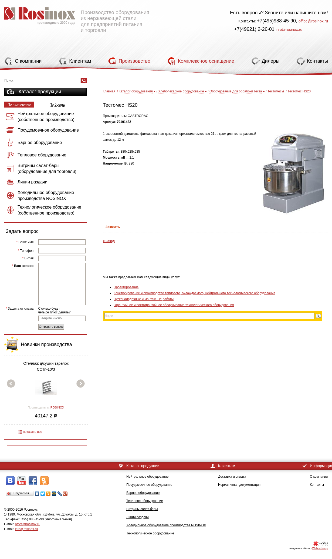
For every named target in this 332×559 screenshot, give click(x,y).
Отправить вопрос (51, 326)
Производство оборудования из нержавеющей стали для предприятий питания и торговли (76, 17)
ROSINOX (57, 407)
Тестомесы (275, 91)
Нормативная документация (239, 485)
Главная (109, 91)
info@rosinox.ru (289, 29)
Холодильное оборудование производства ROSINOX (166, 525)
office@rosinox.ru (313, 21)
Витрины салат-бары (142, 509)
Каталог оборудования (136, 91)
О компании (319, 476)
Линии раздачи (137, 517)
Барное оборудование (143, 493)
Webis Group (320, 548)
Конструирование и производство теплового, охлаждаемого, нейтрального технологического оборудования (194, 293)
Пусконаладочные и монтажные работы (144, 299)
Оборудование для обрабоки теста (235, 91)
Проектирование (126, 287)
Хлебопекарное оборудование (181, 91)
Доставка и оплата (232, 476)
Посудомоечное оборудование (149, 485)
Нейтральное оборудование (147, 476)
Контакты (317, 485)
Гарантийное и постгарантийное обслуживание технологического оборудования (174, 305)
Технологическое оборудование (150, 533)
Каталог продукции (40, 91)
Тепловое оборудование (144, 501)
